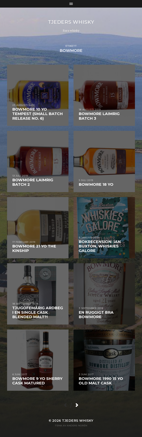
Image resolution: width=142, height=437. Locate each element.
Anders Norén (77, 425)
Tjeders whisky (71, 22)
